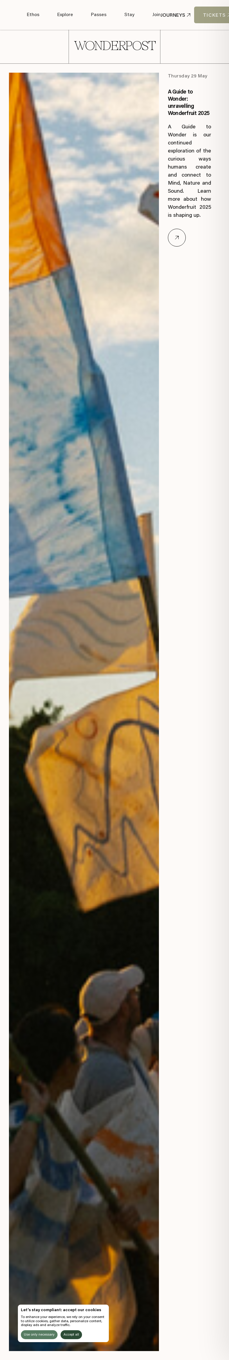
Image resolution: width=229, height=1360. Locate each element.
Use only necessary (39, 1334)
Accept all (71, 1334)
